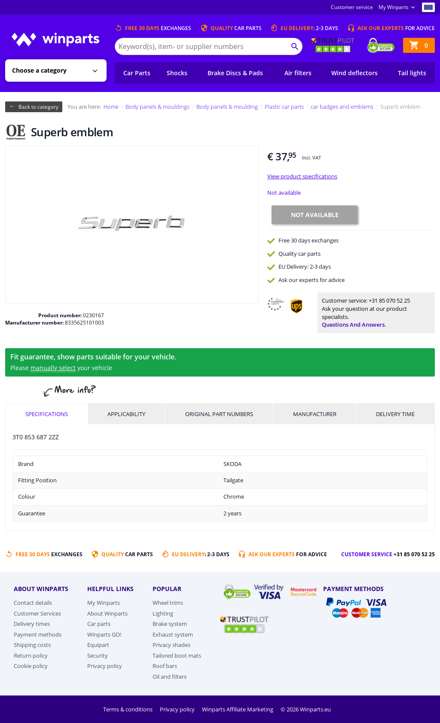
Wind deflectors (354, 73)
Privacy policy (104, 666)
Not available (284, 192)
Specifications (46, 414)
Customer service (352, 7)
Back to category (38, 106)
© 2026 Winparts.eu (306, 709)
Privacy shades (171, 645)
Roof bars (165, 666)
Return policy (31, 655)
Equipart (98, 645)
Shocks (177, 73)
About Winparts (107, 613)
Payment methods (37, 634)
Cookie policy (31, 666)
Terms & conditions (128, 709)
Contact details (33, 603)
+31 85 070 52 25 (389, 300)
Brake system (170, 624)
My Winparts (394, 7)
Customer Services (37, 613)
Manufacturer (314, 414)
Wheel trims (168, 603)
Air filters (298, 73)
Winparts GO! (104, 634)
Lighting (163, 613)
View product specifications (302, 176)
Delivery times (32, 624)
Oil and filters (169, 676)
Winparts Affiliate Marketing (238, 709)
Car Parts (136, 73)
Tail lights (412, 73)
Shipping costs (32, 645)
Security (97, 655)
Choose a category (39, 70)
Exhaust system (173, 634)
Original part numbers (219, 414)
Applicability (126, 414)
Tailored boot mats (177, 655)
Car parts (98, 624)
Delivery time (395, 414)
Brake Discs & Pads (235, 73)
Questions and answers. (354, 324)
